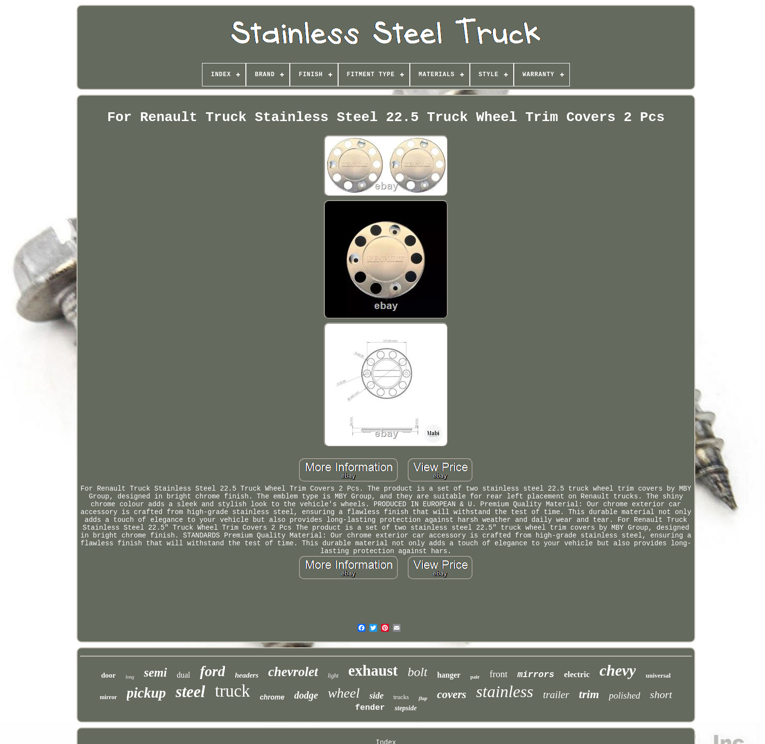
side (376, 696)
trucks (401, 697)
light (333, 675)
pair (475, 677)
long (129, 677)
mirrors (535, 675)
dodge (306, 695)
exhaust (373, 670)
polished (624, 695)
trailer (556, 695)
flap (423, 698)
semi (155, 672)
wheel (344, 693)
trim (589, 694)
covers (451, 694)
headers (246, 675)
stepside (406, 708)
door (108, 675)
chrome (272, 697)
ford (212, 671)
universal (657, 675)
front (498, 674)
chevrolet (293, 671)
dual (183, 675)
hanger (449, 675)
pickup (146, 693)
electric (577, 674)
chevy (618, 670)
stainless (504, 691)
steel (190, 692)
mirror (108, 697)
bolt (417, 672)
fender (370, 707)
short (661, 694)
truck (232, 691)
